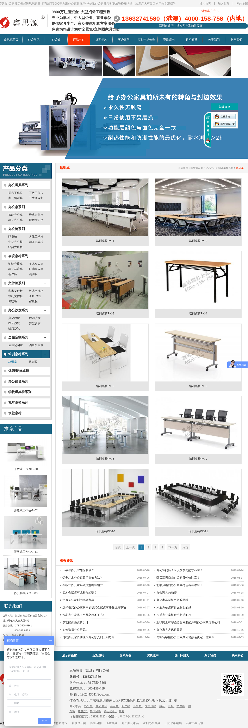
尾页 (185, 547)
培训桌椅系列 (18, 354)
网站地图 (242, 3)
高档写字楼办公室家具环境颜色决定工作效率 (185, 637)
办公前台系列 (18, 381)
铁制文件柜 (15, 296)
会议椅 (12, 274)
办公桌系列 (16, 207)
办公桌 (56, 39)
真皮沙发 (14, 318)
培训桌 (12, 361)
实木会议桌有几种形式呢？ (79, 592)
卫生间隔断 (36, 198)
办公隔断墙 (15, 198)
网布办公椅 (36, 241)
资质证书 (169, 39)
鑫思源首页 (11, 39)
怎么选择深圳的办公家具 (78, 600)
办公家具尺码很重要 (169, 629)
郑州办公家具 (130, 723)
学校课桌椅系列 (19, 392)
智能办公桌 (15, 214)
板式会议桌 (15, 269)
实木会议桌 (36, 263)
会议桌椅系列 (18, 256)
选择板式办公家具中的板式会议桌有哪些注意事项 (94, 607)
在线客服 (222, 116)
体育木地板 (60, 723)
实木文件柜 (15, 291)
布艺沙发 (14, 323)
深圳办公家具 (151, 723)
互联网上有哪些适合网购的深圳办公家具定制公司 (188, 622)
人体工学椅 (36, 236)
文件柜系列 (16, 283)
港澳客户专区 (210, 11)
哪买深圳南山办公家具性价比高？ (178, 577)
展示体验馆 (69, 655)
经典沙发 (14, 328)
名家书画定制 (194, 723)
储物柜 (12, 301)
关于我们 (214, 39)
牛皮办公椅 (15, 241)
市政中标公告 (146, 39)
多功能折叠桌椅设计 (75, 622)
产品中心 (79, 39)
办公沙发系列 (18, 310)
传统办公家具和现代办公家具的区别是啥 (88, 637)
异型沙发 (35, 323)
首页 (118, 547)
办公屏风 (33, 39)
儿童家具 (111, 723)
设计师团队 (181, 655)
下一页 (172, 547)
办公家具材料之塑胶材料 (172, 600)
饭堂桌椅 (14, 413)
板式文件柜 (36, 291)
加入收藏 (223, 3)
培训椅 (33, 361)
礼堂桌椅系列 (18, 402)
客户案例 (124, 39)
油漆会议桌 (15, 263)
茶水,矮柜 (35, 296)
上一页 (130, 547)
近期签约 (101, 39)
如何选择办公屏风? (74, 629)
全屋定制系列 (18, 337)
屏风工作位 (15, 192)
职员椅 (12, 236)
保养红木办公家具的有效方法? (82, 577)
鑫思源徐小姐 (225, 124)
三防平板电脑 (173, 723)
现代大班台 (36, 220)
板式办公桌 (15, 220)
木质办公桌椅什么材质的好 (173, 607)
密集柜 (33, 301)
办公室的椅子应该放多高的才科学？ (179, 570)
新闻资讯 (191, 39)
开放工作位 (36, 192)
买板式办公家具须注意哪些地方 (82, 585)
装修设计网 (79, 723)
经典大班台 (36, 214)
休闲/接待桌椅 (18, 371)
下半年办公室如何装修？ (78, 570)
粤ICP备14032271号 (132, 716)
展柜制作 (96, 723)
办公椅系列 (16, 229)
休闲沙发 (35, 318)
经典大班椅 (15, 247)
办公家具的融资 (166, 592)
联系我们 (236, 39)
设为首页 (205, 3)
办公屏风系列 (18, 185)
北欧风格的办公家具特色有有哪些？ (179, 585)
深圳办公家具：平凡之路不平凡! (83, 614)
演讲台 (33, 274)
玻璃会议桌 (36, 269)
